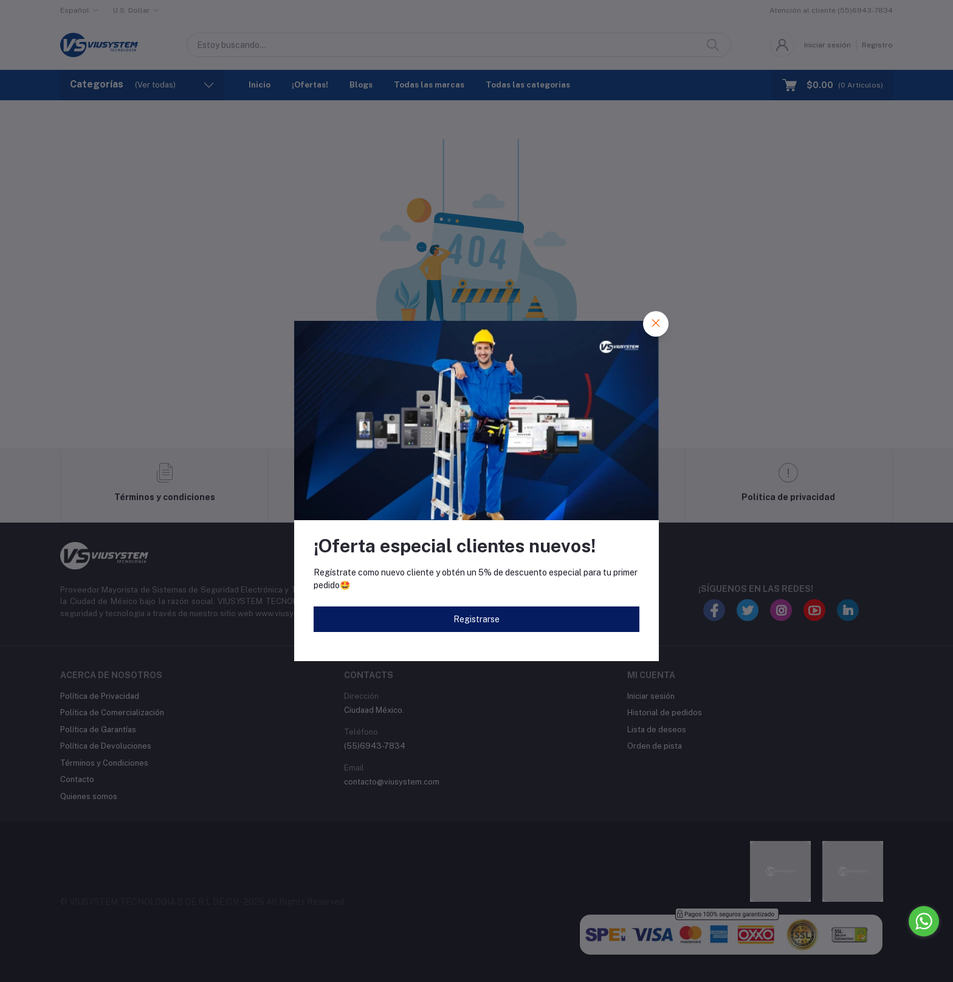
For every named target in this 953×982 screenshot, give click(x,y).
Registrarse (476, 619)
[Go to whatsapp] (924, 921)
